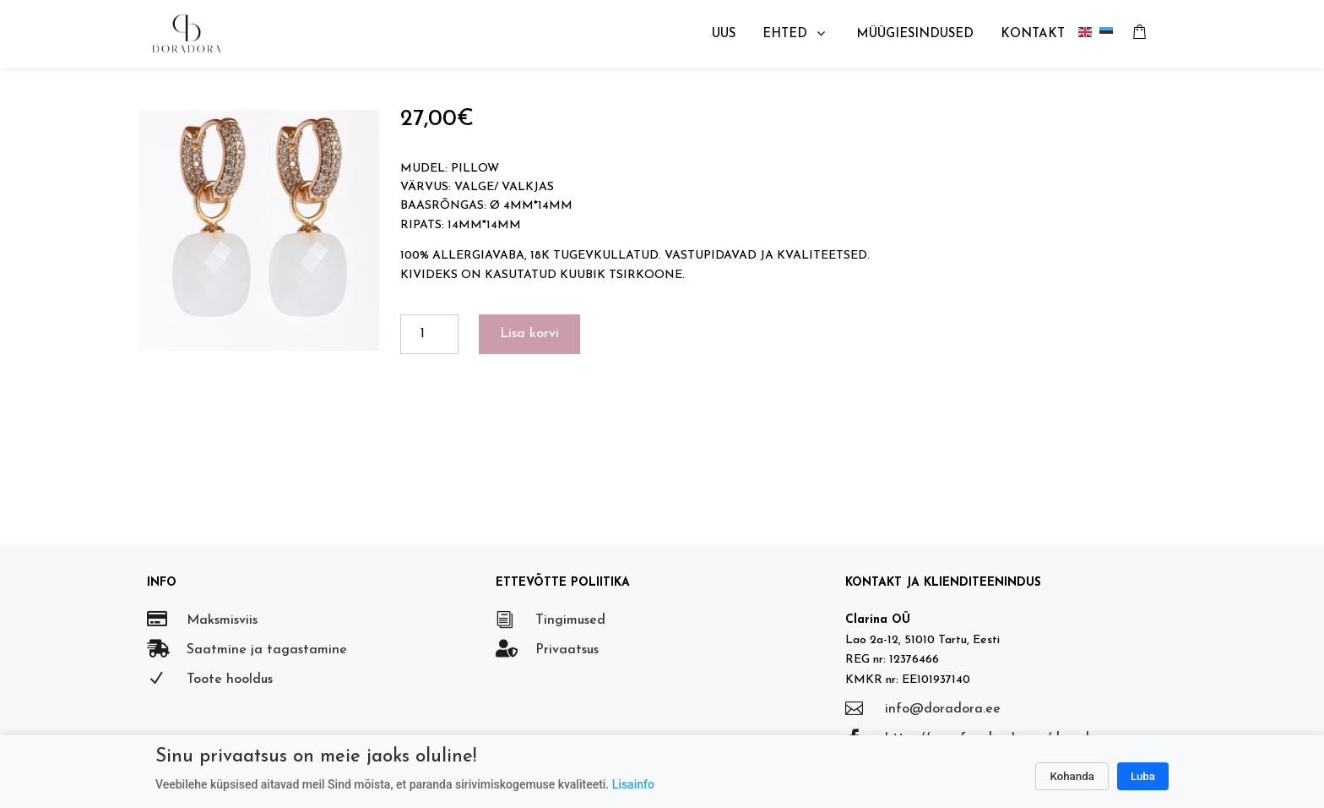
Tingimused (570, 620)
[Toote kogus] (429, 334)
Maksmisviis (222, 620)
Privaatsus (567, 650)
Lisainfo (633, 784)
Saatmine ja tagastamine (267, 650)
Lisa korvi (529, 334)
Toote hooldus (230, 679)
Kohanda (1072, 776)
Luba (1143, 776)
